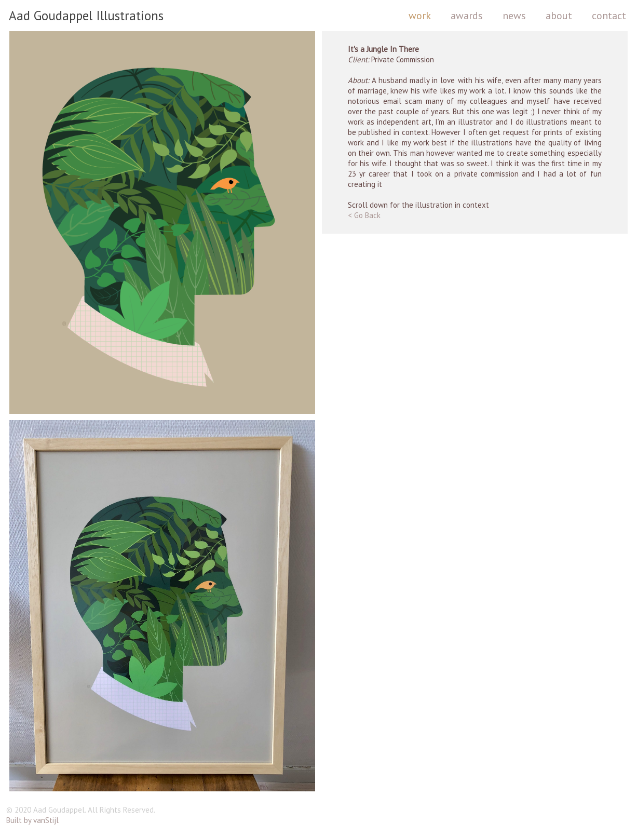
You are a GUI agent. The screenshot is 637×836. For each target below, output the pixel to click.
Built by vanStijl (32, 820)
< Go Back (364, 215)
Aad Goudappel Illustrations (86, 15)
